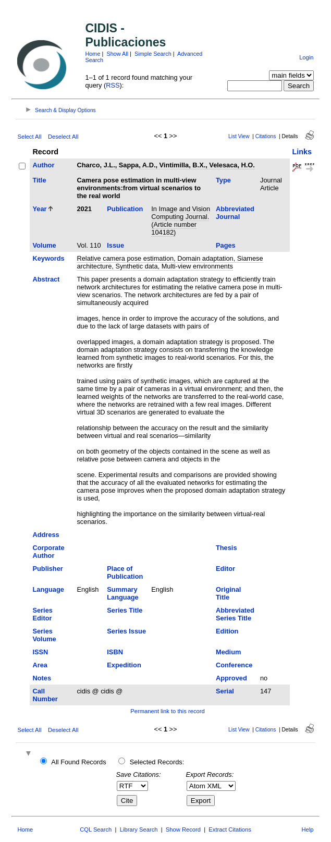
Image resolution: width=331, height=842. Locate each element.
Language (48, 589)
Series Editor (42, 614)
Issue (115, 245)
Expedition (124, 665)
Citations (265, 136)
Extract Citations (230, 829)
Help (308, 829)
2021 (84, 209)
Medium (228, 652)
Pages (226, 245)
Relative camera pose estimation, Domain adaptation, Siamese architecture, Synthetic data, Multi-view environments (170, 262)
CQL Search (96, 829)
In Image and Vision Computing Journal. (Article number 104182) (180, 220)
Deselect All (63, 136)
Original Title (228, 593)
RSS (112, 85)
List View (239, 136)
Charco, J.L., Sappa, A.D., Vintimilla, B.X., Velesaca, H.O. (165, 165)
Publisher (47, 568)
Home (92, 54)
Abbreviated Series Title (235, 614)
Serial (225, 691)
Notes (41, 678)
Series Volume (44, 635)
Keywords (48, 258)
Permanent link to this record (167, 711)
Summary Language (122, 593)
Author (43, 165)
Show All (117, 54)
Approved (231, 678)
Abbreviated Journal (235, 213)
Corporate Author (48, 551)
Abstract (45, 279)
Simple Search (152, 54)
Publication (125, 209)
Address (45, 535)
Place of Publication (125, 572)
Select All (29, 136)
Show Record (183, 829)
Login (306, 57)
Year (39, 209)
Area (39, 665)
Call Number (44, 695)
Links (302, 152)
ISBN (115, 652)
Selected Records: (157, 762)
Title (39, 180)
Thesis (226, 548)
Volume (44, 245)
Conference (234, 665)
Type (223, 180)
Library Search (139, 829)
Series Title (124, 610)
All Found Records (78, 762)
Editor (225, 568)
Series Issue (126, 631)
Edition (227, 631)
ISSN (40, 652)
